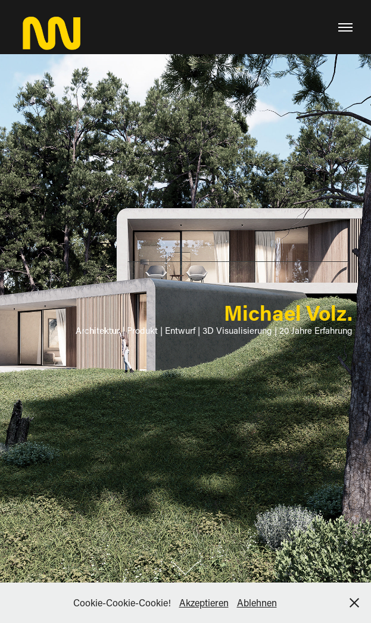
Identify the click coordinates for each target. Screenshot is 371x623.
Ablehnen (257, 602)
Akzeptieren (204, 602)
